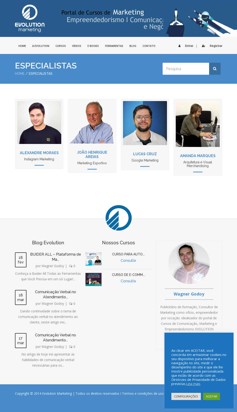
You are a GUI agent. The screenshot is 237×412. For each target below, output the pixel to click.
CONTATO (149, 46)
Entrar (184, 46)
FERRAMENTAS (114, 46)
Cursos (61, 46)
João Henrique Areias (92, 154)
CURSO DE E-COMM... (128, 275)
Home (19, 73)
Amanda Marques (198, 156)
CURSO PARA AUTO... (128, 254)
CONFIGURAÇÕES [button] (186, 396)
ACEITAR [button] (211, 396)
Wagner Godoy (53, 266)
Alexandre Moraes (39, 153)
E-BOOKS (93, 46)
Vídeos (76, 46)
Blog (132, 46)
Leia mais (193, 384)
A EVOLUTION (40, 46)
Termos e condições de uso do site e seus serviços (160, 393)
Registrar (211, 46)
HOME (22, 46)
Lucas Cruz (145, 154)
